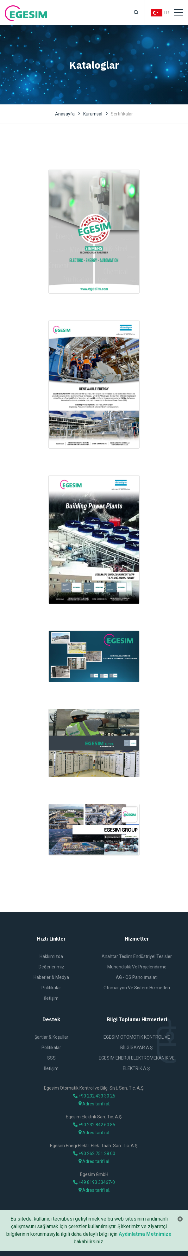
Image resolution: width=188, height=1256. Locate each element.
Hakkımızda (51, 956)
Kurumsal (92, 113)
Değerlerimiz (51, 966)
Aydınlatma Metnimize (145, 1234)
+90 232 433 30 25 (94, 1095)
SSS (51, 1057)
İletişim (51, 998)
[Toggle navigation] (178, 12)
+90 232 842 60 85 (94, 1124)
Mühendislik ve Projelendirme (136, 966)
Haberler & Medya (51, 977)
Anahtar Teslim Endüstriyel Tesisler (137, 956)
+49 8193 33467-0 (94, 1182)
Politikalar (51, 987)
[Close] (180, 1219)
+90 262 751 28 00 (94, 1153)
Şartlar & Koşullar (51, 1037)
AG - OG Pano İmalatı (137, 977)
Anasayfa (65, 113)
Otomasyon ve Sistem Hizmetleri (136, 987)
